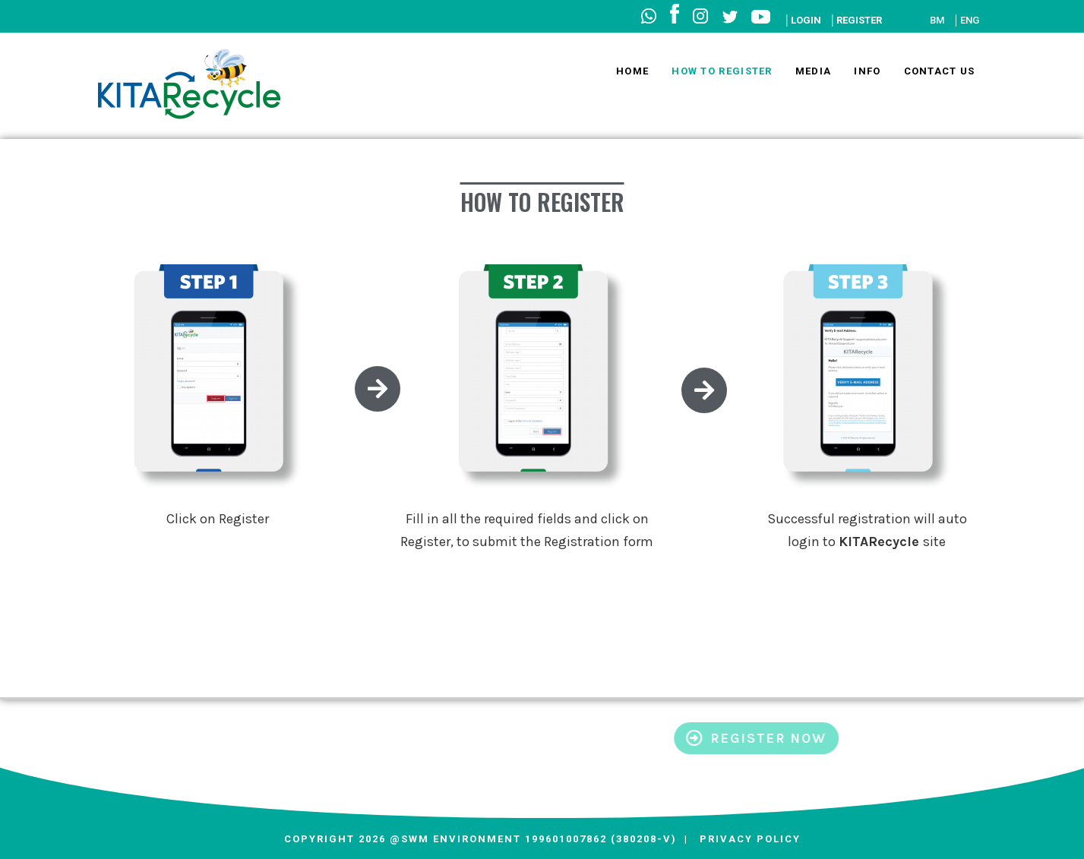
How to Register (722, 71)
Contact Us (939, 71)
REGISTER (859, 20)
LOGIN (806, 20)
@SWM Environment (453, 839)
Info (867, 71)
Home (632, 71)
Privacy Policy (750, 839)
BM (937, 20)
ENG (969, 20)
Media (813, 71)
